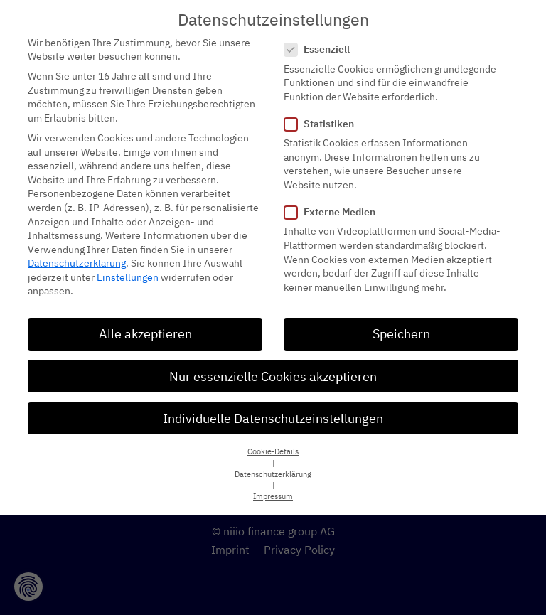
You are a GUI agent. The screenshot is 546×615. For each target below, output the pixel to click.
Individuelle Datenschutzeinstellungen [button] (273, 405)
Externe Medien (334, 199)
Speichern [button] (401, 322)
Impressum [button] (273, 483)
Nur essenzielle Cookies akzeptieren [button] (273, 363)
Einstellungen (128, 264)
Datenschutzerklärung (77, 251)
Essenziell (321, 37)
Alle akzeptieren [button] (145, 322)
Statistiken (323, 111)
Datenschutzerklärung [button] (273, 461)
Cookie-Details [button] (273, 439)
